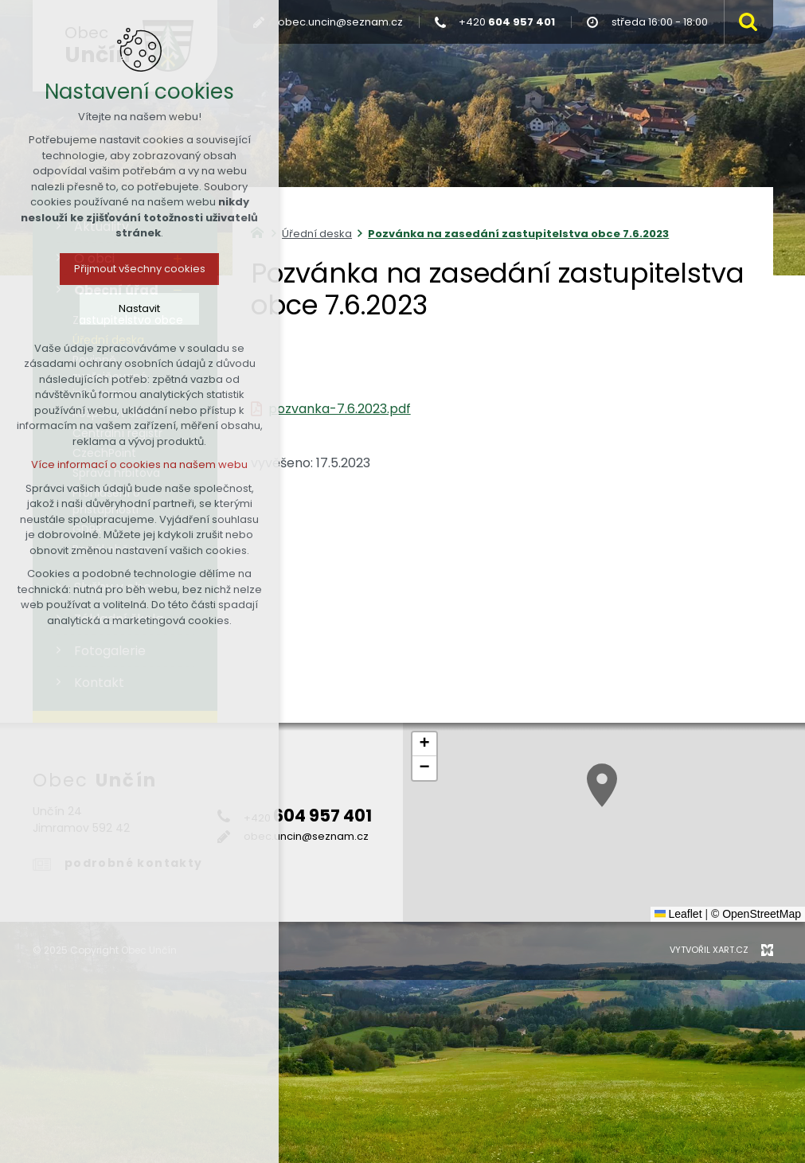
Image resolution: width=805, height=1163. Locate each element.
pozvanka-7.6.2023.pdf (339, 409)
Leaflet (678, 913)
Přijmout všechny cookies (139, 268)
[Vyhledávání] (744, 22)
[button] (602, 785)
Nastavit (139, 308)
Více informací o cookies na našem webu (139, 464)
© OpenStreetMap (756, 913)
